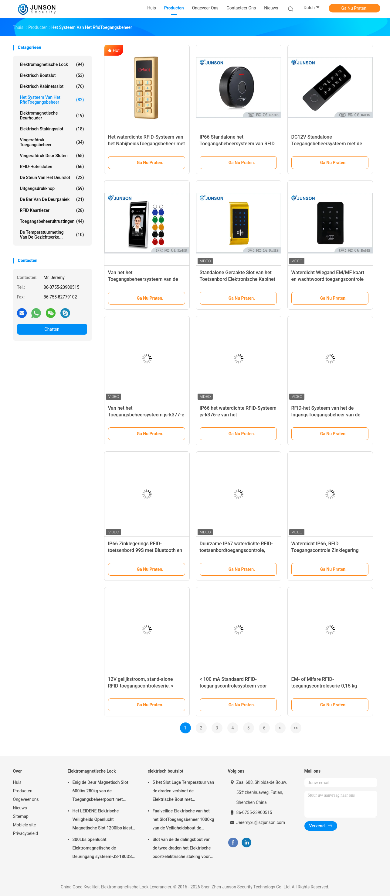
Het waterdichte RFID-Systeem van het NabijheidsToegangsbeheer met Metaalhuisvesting (146, 143)
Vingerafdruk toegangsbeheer (52, 142)
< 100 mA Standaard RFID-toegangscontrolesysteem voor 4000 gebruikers (233, 685)
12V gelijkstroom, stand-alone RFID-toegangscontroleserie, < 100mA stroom (141, 685)
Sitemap (21, 816)
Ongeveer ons (26, 799)
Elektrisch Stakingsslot (52, 129)
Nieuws (20, 807)
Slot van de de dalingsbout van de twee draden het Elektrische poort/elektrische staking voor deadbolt (182, 849)
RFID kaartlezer (52, 210)
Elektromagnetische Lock (52, 64)
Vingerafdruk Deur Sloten (52, 156)
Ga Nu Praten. (354, 8)
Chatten (52, 329)
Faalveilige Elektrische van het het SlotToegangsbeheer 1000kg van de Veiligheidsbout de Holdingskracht (183, 820)
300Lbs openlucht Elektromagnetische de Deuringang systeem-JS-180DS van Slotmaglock (102, 849)
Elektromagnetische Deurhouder (52, 115)
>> (295, 727)
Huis (17, 782)
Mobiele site (24, 824)
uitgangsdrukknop (52, 188)
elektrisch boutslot (52, 75)
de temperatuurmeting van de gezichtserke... (52, 235)
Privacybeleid (25, 833)
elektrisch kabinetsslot (52, 86)
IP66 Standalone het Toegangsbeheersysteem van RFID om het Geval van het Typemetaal (237, 143)
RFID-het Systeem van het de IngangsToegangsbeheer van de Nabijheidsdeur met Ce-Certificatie (328, 414)
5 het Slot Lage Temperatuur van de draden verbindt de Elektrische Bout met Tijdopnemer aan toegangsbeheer (183, 792)
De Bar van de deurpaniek (52, 199)
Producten (22, 790)
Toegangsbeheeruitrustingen (52, 221)
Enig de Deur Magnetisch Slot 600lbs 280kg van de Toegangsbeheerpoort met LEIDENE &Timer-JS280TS (100, 792)
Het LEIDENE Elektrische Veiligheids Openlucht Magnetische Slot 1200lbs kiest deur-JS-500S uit (102, 820)
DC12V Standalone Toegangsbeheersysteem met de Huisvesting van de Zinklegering (326, 143)
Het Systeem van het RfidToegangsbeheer (52, 100)
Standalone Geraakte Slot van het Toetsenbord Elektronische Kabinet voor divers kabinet (237, 279)
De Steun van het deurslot (52, 177)
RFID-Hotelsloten (52, 167)
